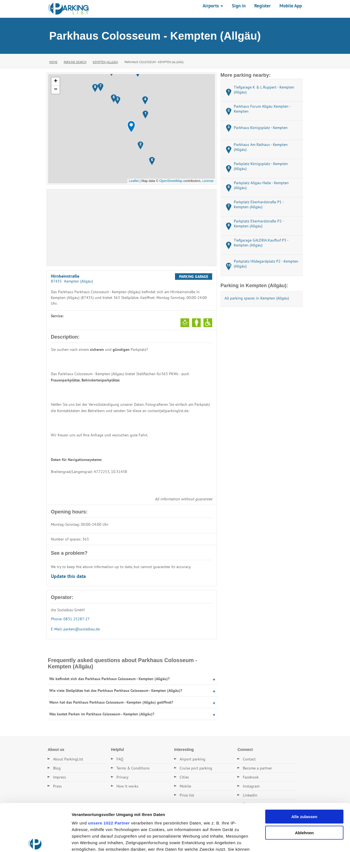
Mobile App (290, 6)
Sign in (239, 6)
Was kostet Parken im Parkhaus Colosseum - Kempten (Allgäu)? (101, 714)
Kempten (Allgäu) (105, 62)
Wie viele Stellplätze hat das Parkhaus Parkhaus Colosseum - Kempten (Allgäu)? (115, 690)
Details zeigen (291, 841)
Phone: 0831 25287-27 (70, 618)
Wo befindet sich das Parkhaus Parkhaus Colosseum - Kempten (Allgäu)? (109, 678)
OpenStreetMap (170, 181)
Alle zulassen (304, 767)
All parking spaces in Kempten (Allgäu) (256, 298)
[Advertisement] (131, 227)
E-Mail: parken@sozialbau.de (75, 629)
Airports (213, 6)
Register (262, 6)
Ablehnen (304, 783)
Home (53, 62)
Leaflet (134, 181)
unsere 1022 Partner (109, 774)
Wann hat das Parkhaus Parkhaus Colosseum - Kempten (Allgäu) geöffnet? (111, 702)
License (208, 181)
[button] (131, 127)
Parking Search (75, 62)
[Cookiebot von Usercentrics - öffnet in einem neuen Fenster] (35, 841)
